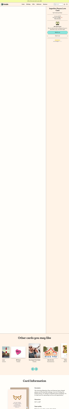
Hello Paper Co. (10, 361)
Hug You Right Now (58, 360)
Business (45, 4)
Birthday (28, 4)
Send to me (57, 35)
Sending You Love (43, 360)
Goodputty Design (58, 12)
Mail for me (57, 32)
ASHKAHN (42, 361)
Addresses (39, 4)
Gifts (33, 4)
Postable (26, 361)
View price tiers (57, 18)
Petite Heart (10, 360)
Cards (23, 4)
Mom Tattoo (26, 360)
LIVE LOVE (59, 361)
